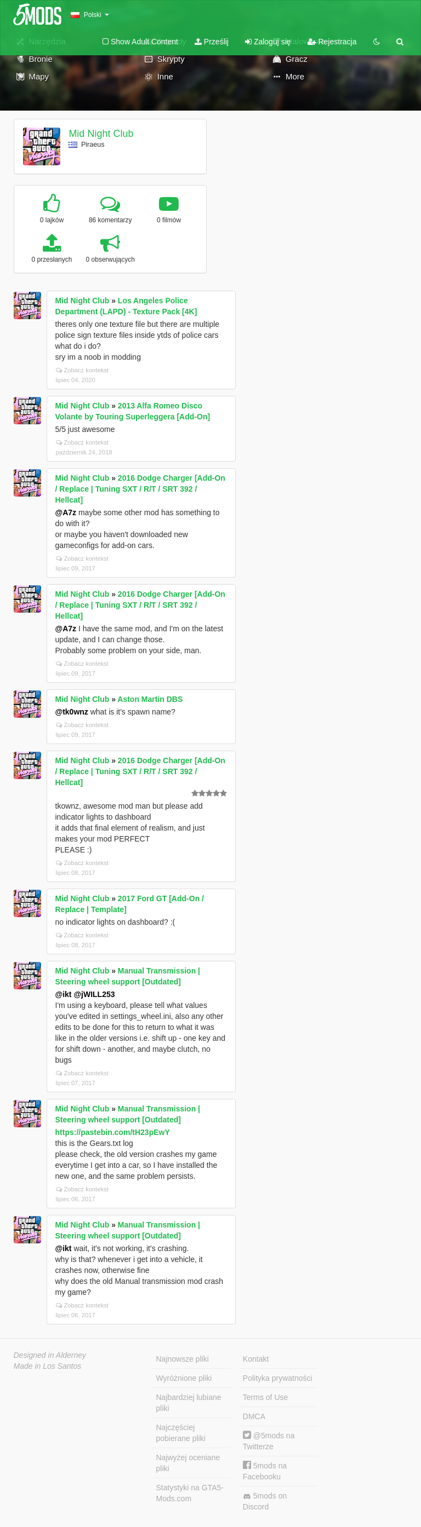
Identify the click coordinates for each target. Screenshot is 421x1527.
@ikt (63, 994)
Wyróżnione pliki (184, 1378)
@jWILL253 (94, 994)
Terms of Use (265, 1397)
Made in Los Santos (48, 1366)
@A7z (66, 512)
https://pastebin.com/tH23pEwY (112, 1132)
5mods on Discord (265, 1501)
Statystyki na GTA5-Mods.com (190, 1493)
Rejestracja (332, 41)
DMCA (254, 1416)
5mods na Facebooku (265, 1471)
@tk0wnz (71, 711)
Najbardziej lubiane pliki (188, 1403)
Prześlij (212, 41)
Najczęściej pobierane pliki (181, 1433)
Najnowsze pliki (182, 1359)
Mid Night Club (101, 133)
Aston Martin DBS (150, 699)
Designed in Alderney (50, 1355)
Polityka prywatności (277, 1378)
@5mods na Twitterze (269, 1441)
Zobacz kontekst (82, 370)
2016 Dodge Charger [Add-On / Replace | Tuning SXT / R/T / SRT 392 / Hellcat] (140, 489)
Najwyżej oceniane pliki (188, 1463)
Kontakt (256, 1359)
